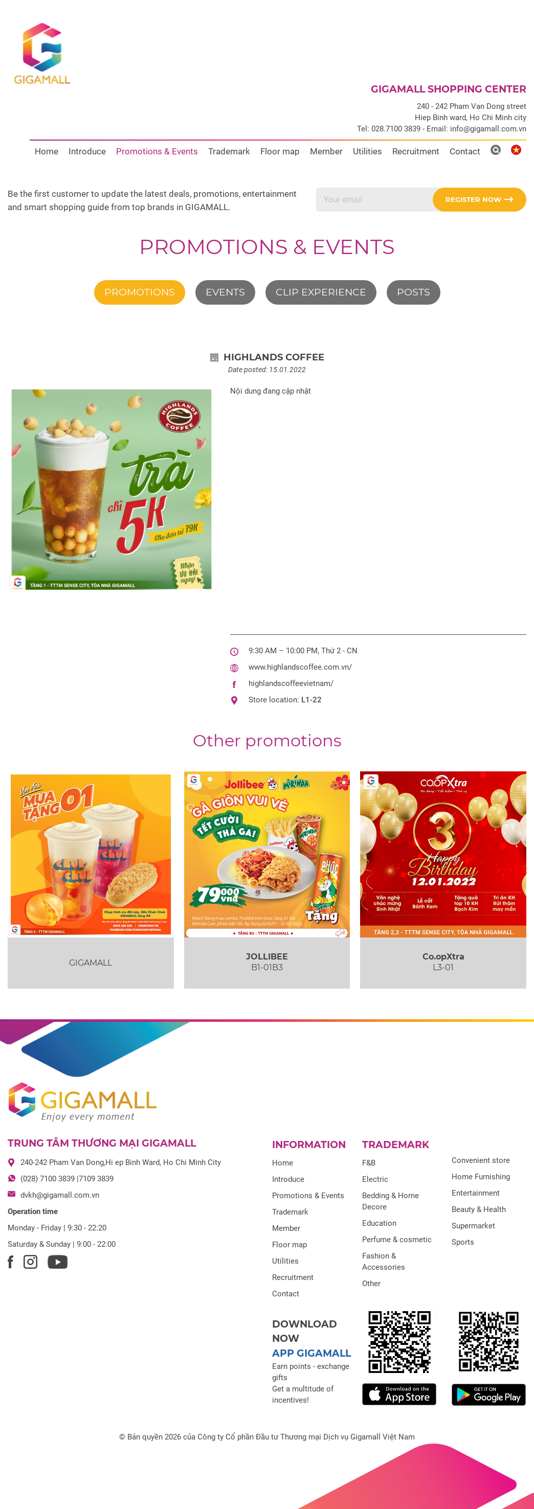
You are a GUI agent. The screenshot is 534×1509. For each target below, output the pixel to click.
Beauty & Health (479, 1209)
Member (326, 151)
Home (46, 151)
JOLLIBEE (267, 957)
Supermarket (473, 1225)
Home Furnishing (481, 1176)
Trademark (229, 151)
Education (379, 1223)
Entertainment (476, 1193)
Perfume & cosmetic (397, 1239)
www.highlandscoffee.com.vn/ (300, 667)
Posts (413, 292)
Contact (465, 151)
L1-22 (311, 699)
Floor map (280, 151)
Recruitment (415, 151)
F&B (368, 1163)
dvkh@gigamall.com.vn (59, 1195)
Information (309, 1145)
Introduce (87, 151)
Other (371, 1283)
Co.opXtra (443, 957)
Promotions (139, 292)
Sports (463, 1242)
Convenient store (481, 1160)
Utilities (367, 151)
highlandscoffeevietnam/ (291, 683)
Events (225, 292)
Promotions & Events (157, 151)
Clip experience (321, 292)
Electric (375, 1179)
